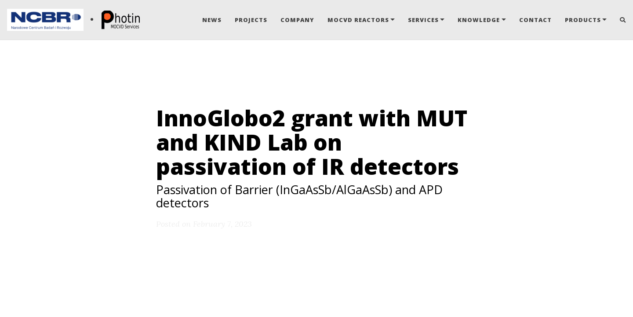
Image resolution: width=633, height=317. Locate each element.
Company (297, 20)
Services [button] (423, 20)
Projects (251, 20)
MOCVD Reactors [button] (358, 20)
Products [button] (583, 20)
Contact (535, 20)
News (212, 20)
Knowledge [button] (479, 20)
